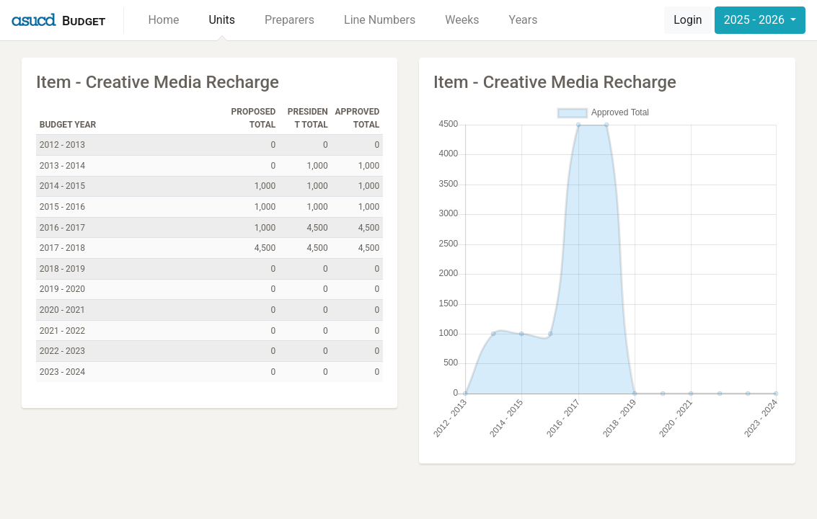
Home (163, 20)
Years (523, 20)
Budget (83, 20)
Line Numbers (379, 20)
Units (221, 20)
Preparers (289, 20)
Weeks (462, 20)
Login (688, 20)
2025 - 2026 (755, 20)
